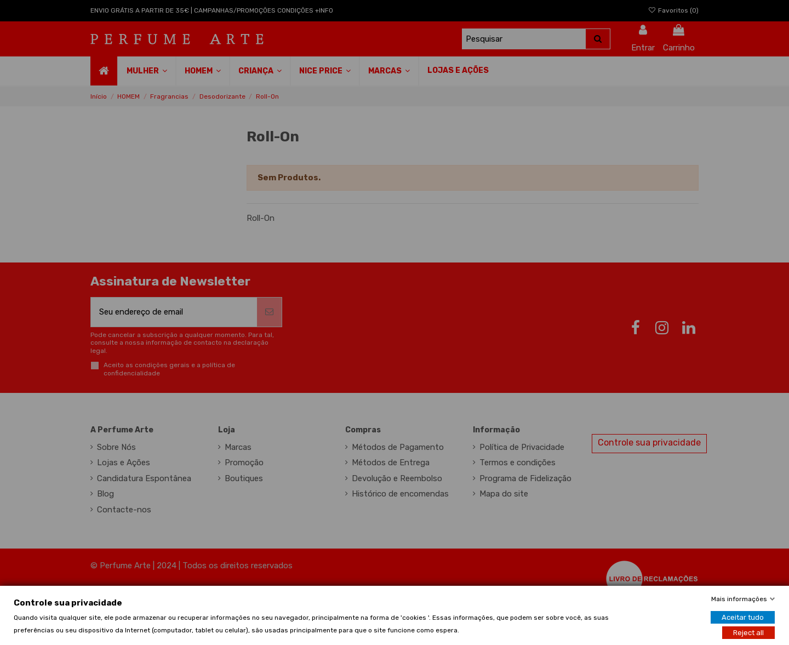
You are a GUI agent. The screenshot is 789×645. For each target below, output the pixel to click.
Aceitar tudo (743, 617)
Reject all (748, 632)
